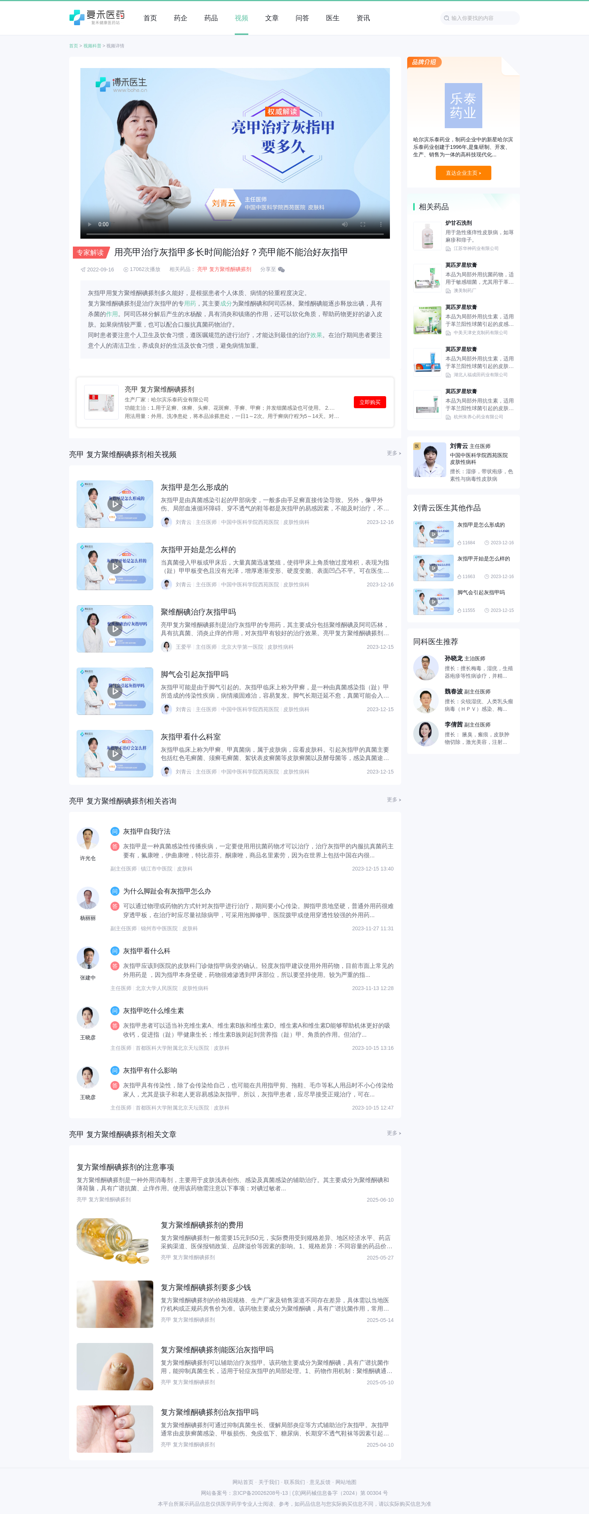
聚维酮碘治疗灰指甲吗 (198, 612)
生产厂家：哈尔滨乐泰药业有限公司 (167, 399)
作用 (112, 314)
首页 (73, 45)
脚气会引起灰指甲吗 (194, 674)
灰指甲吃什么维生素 (153, 1010)
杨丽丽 (88, 918)
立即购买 (370, 402)
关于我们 (268, 1482)
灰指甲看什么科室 (191, 737)
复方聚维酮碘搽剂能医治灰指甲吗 (217, 1350)
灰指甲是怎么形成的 (194, 487)
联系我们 (294, 1482)
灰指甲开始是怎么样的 (198, 549)
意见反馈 (320, 1482)
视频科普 (92, 45)
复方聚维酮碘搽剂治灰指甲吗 (209, 1412)
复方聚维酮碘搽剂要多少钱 (206, 1287)
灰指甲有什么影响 (150, 1070)
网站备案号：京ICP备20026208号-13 (244, 1493)
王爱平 (184, 647)
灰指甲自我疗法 (147, 831)
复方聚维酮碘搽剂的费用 (202, 1225)
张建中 (88, 978)
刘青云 (184, 522)
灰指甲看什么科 (147, 951)
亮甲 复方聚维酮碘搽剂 (224, 269)
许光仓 (88, 858)
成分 (226, 303)
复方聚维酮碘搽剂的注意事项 (125, 1167)
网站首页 (243, 1482)
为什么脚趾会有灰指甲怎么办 (167, 891)
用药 (190, 303)
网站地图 (345, 1482)
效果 (316, 335)
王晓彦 (88, 1037)
